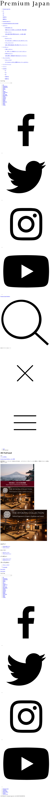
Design (4, 91)
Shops (4, 103)
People (4, 96)
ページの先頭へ (3, 456)
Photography (5, 95)
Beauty (4, 99)
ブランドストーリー (7, 553)
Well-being (5, 101)
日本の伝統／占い (6, 546)
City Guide (5, 94)
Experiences (5, 86)
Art (3, 90)
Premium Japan (6, 788)
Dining (4, 89)
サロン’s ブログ (6, 564)
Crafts (4, 93)
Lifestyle (4, 97)
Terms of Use (5, 794)
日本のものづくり (6, 559)
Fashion (4, 98)
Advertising (5, 790)
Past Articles (2, 569)
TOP (4, 449)
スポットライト (6, 547)
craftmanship (5, 87)
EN (3, 13)
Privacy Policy (5, 791)
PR (3, 85)
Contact (4, 793)
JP (3, 11)
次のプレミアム (6, 552)
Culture (4, 104)
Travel (4, 88)
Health (4, 100)
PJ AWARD (5, 567)
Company (4, 789)
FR (3, 15)
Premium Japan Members (5, 296)
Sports (4, 102)
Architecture (5, 92)
